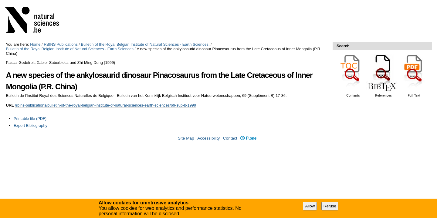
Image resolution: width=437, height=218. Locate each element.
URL (10, 105)
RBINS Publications (61, 44)
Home (35, 44)
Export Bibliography (30, 125)
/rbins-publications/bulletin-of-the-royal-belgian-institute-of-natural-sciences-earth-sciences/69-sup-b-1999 (105, 105)
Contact (230, 138)
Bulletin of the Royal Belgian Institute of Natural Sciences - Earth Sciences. (145, 44)
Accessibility (208, 138)
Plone (248, 138)
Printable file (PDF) (30, 118)
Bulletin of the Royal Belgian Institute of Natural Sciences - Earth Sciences (69, 49)
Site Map (186, 138)
